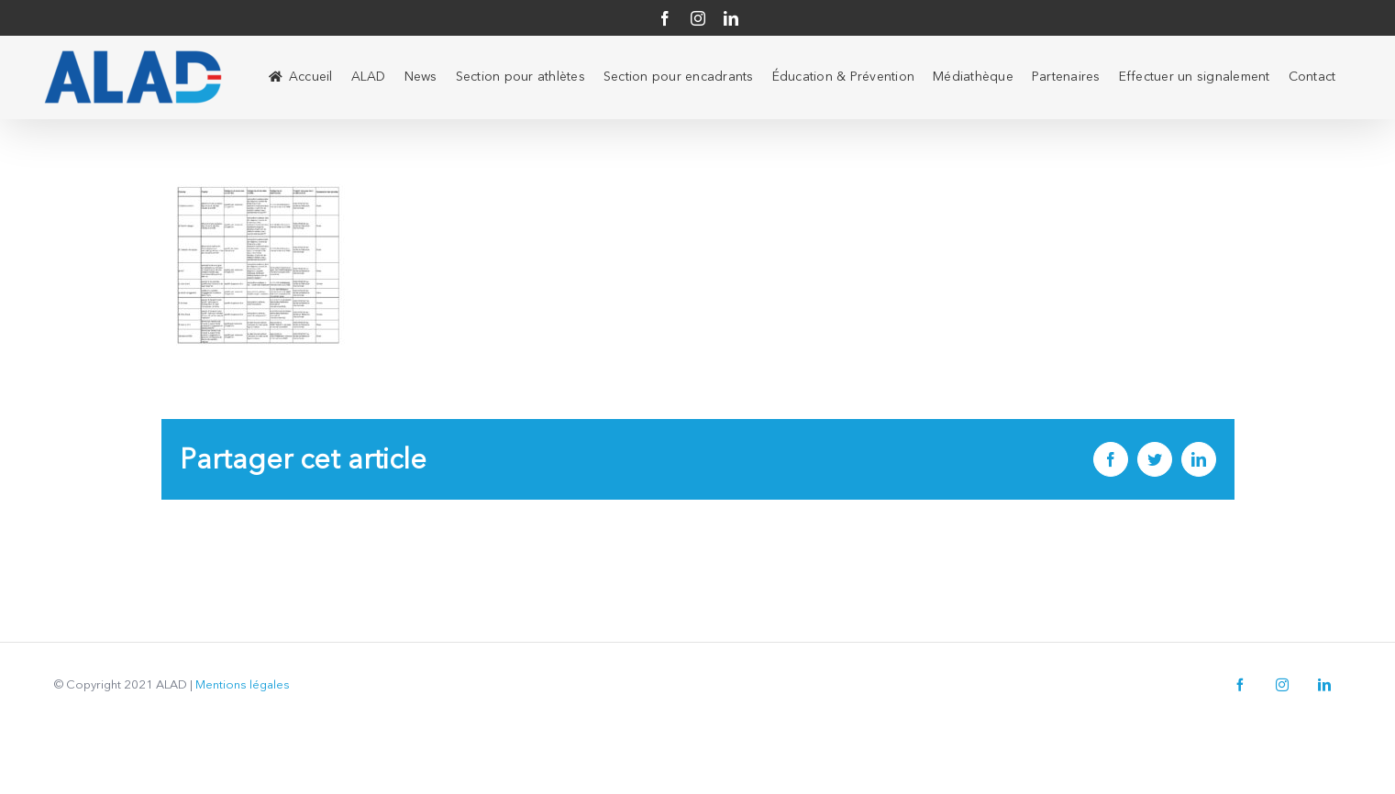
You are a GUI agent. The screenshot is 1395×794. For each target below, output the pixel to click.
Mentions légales (242, 685)
